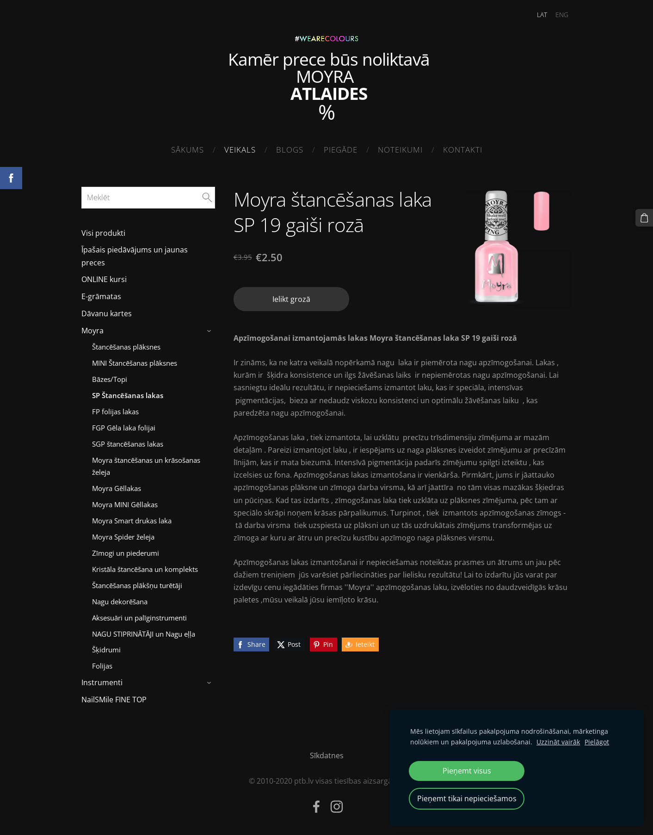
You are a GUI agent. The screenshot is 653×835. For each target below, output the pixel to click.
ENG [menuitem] (561, 14)
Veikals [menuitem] (240, 149)
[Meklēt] (148, 197)
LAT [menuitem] (542, 14)
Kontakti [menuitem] (462, 149)
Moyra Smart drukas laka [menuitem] (132, 520)
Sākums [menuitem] (187, 149)
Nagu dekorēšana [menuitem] (120, 601)
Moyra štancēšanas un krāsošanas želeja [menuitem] (146, 466)
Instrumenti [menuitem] (102, 682)
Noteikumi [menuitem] (400, 149)
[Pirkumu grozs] (644, 218)
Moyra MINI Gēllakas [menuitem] (125, 504)
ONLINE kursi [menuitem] (104, 279)
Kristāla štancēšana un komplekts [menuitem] (145, 569)
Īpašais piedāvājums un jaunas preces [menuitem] (134, 256)
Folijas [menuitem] (102, 665)
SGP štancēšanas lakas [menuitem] (127, 443)
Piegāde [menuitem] (340, 149)
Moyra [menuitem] (92, 330)
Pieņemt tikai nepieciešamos (467, 798)
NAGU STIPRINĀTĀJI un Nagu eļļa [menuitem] (143, 634)
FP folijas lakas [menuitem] (115, 411)
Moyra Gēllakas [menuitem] (116, 488)
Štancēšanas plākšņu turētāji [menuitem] (137, 585)
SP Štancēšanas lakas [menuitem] (127, 395)
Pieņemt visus (467, 771)
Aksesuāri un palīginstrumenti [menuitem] (139, 617)
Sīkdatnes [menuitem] (327, 755)
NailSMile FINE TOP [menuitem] (114, 699)
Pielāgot (597, 741)
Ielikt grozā (291, 299)
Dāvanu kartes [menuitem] (106, 313)
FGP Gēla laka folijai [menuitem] (123, 427)
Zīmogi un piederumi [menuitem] (125, 553)
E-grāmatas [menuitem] (101, 296)
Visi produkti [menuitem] (103, 233)
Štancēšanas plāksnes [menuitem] (126, 346)
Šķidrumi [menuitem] (106, 649)
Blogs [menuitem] (289, 149)
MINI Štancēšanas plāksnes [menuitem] (134, 363)
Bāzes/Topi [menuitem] (109, 379)
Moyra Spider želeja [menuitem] (123, 536)
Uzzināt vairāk (558, 741)
